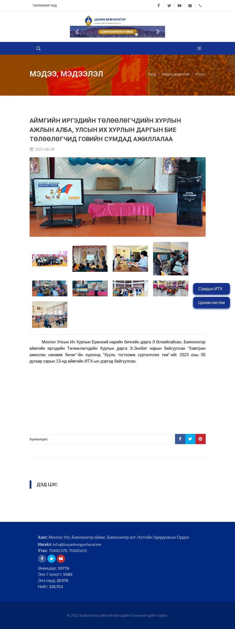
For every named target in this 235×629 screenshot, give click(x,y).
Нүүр (152, 74)
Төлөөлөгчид (45, 5)
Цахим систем (211, 302)
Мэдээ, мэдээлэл (176, 74)
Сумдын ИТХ (210, 288)
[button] (77, 32)
